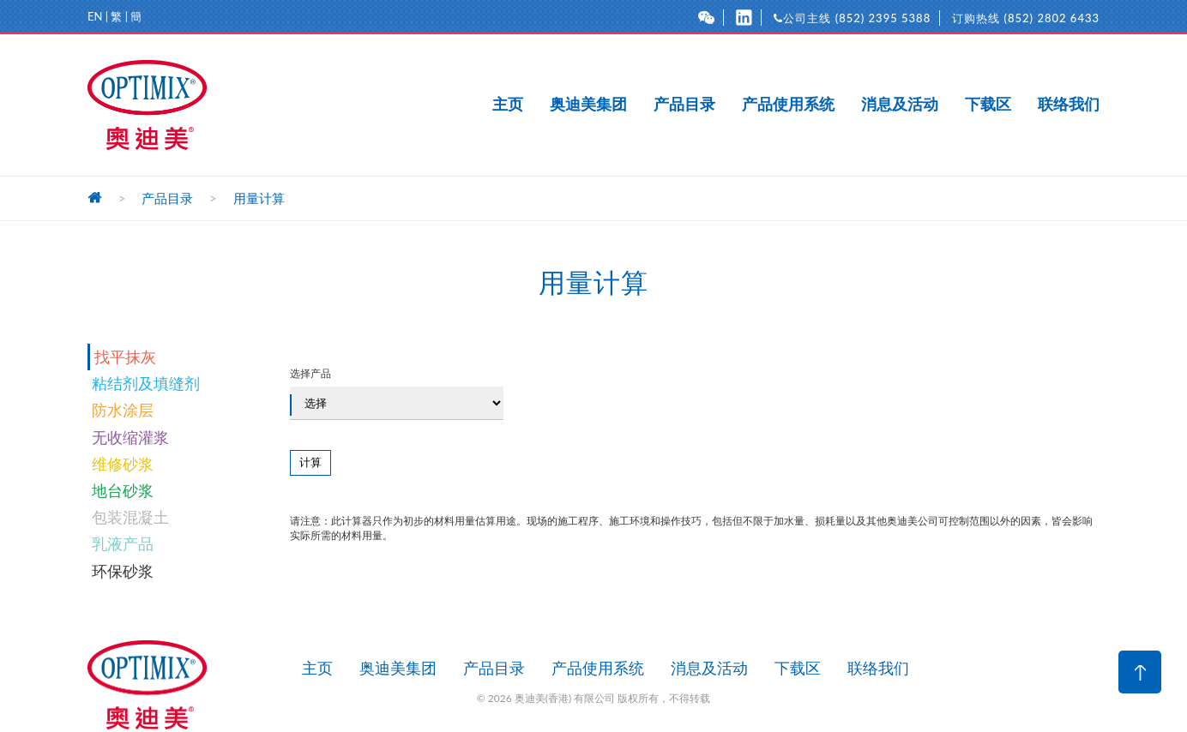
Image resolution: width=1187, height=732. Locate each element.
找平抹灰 (125, 356)
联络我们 (1069, 104)
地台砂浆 (123, 490)
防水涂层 (123, 409)
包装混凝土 (130, 516)
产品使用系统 (788, 104)
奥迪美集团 (588, 104)
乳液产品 (123, 543)
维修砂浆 (123, 463)
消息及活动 (899, 104)
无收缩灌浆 (130, 437)
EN (94, 16)
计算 (310, 462)
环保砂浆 (123, 570)
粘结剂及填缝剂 (146, 383)
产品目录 (684, 104)
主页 (507, 104)
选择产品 (396, 393)
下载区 (988, 104)
